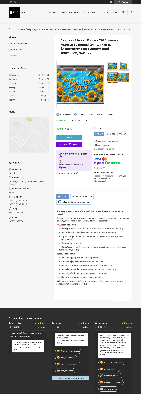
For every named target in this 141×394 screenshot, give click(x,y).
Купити (69, 138)
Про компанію (89, 12)
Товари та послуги (69, 12)
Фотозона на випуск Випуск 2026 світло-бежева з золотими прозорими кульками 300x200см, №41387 (27, 345)
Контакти (103, 12)
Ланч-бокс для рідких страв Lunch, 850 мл (71, 342)
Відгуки (13, 55)
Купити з (69, 144)
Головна (53, 12)
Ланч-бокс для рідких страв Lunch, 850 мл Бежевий (71, 336)
